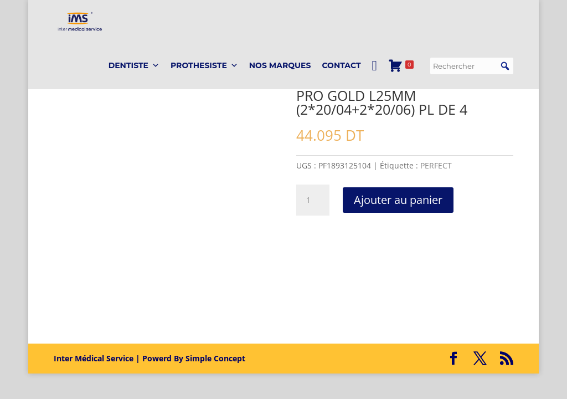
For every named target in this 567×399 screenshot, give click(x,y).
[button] (505, 83)
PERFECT (436, 165)
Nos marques (280, 83)
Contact (341, 83)
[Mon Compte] (375, 83)
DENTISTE (134, 83)
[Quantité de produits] (312, 200)
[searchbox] (471, 83)
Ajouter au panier (398, 199)
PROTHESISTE (204, 83)
